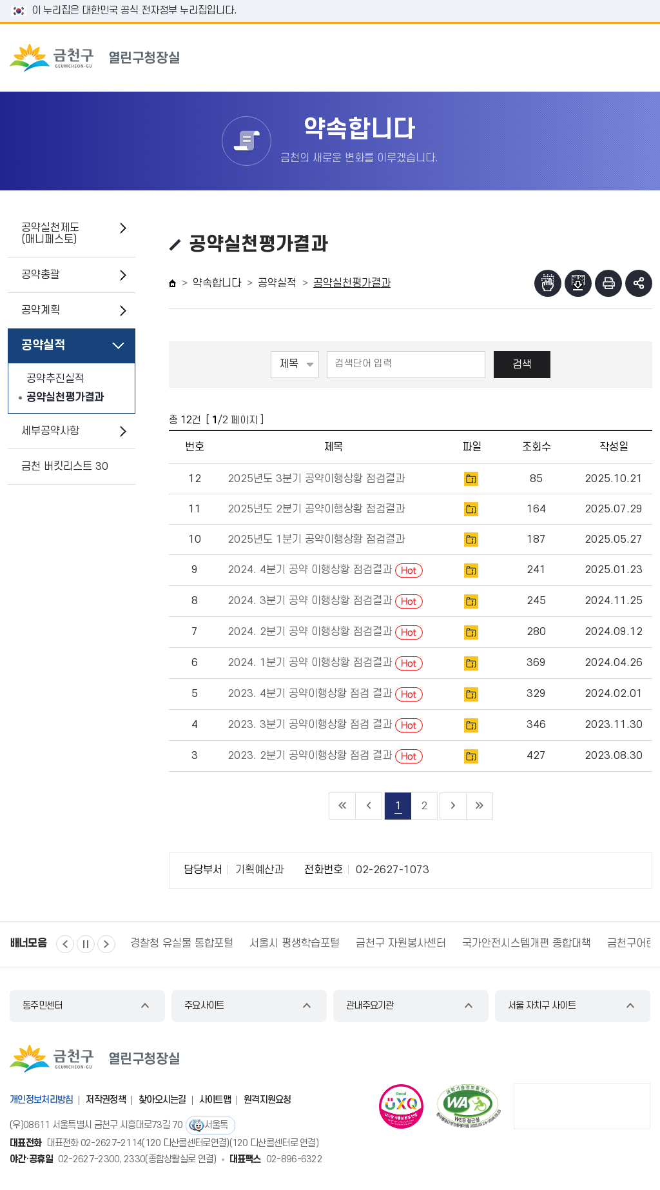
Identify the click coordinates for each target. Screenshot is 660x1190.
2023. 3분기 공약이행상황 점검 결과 (325, 725)
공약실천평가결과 (65, 397)
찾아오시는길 (162, 1099)
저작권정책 (106, 1099)
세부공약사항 (50, 431)
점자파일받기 (578, 283)
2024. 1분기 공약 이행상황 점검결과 (325, 663)
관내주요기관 (370, 1005)
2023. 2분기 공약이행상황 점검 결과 (325, 755)
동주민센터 (43, 1005)
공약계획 (40, 310)
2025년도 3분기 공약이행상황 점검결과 (316, 479)
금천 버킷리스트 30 (64, 466)
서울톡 (216, 1125)
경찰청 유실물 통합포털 (181, 943)
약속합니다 (217, 283)
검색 (522, 364)
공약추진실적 (55, 379)
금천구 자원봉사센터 (401, 943)
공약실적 (43, 345)
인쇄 (608, 283)
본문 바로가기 (330, 0)
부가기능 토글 (638, 283)
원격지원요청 (267, 1099)
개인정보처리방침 (41, 1099)
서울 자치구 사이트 (542, 1005)
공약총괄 (40, 275)
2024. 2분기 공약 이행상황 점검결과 (325, 632)
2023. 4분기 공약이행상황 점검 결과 (325, 694)
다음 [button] (106, 944)
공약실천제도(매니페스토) (50, 233)
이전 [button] (65, 944)
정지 (86, 944)
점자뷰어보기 (547, 283)
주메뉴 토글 (620, 57)
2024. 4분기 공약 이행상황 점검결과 (325, 570)
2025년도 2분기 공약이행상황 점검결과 (316, 509)
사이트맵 (215, 1099)
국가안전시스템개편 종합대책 (526, 943)
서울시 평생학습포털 (294, 943)
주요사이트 (204, 1005)
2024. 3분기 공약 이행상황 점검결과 (325, 601)
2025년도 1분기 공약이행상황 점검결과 (316, 539)
